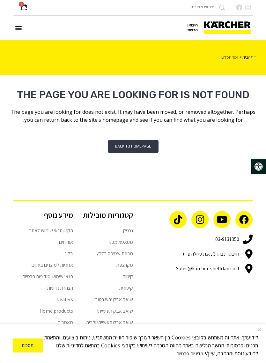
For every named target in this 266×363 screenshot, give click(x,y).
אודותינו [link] (66, 242)
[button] (18, 28)
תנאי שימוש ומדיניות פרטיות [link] (47, 276)
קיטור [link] (128, 276)
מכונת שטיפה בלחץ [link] (114, 253)
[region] (133, 343)
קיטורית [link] (126, 288)
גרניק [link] (128, 230)
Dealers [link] (64, 299)
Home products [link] (56, 311)
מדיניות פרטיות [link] (189, 354)
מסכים (27, 345)
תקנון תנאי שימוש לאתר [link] (51, 230)
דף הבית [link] (248, 57)
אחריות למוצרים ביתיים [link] (52, 265)
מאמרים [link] (65, 322)
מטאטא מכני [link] (121, 242)
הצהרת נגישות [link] (60, 288)
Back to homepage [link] (133, 146)
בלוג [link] (69, 253)
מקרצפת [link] (124, 265)
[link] (258, 166)
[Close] (259, 329)
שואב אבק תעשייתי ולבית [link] (109, 322)
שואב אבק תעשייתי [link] (115, 311)
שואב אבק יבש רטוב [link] (114, 299)
